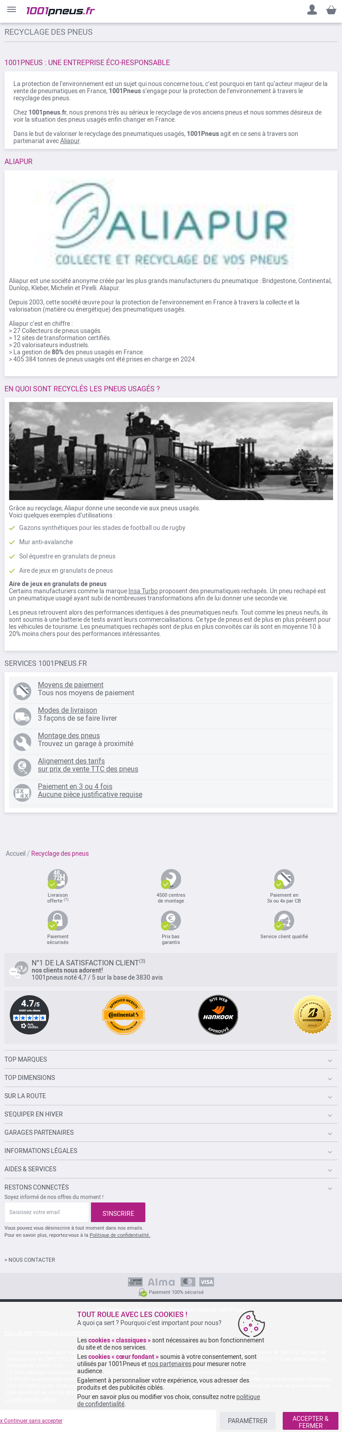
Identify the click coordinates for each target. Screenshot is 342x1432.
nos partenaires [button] (169, 1363)
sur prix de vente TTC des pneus (88, 769)
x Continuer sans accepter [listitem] (31, 1421)
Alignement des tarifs (71, 761)
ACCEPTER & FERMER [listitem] (311, 1422)
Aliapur (69, 140)
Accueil (15, 853)
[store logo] (61, 11)
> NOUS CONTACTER (29, 1260)
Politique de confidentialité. (120, 1235)
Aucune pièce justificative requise (90, 794)
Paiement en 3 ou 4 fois (75, 786)
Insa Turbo (143, 591)
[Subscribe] (118, 1212)
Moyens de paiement (70, 685)
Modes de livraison (67, 710)
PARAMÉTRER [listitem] (248, 1420)
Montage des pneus (69, 735)
